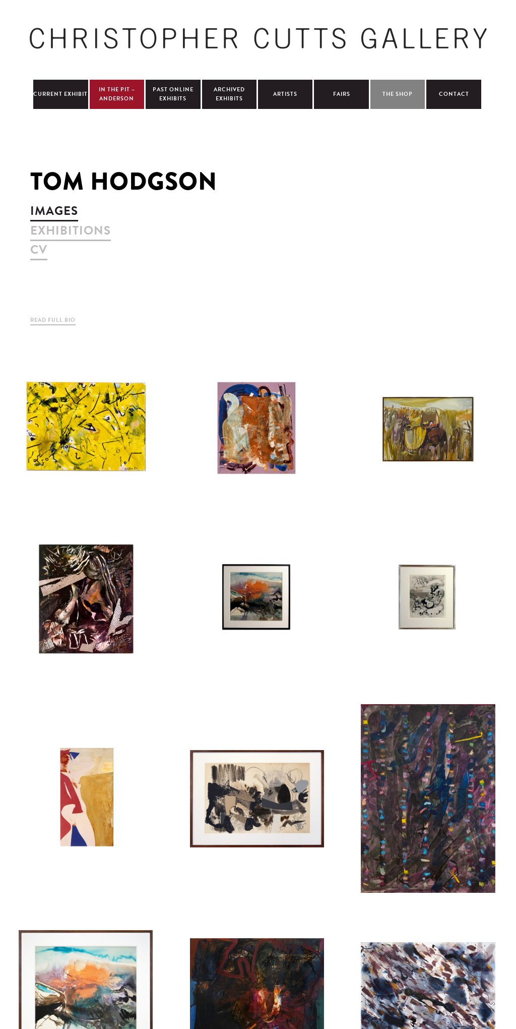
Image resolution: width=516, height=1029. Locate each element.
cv (38, 250)
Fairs (341, 94)
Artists (285, 94)
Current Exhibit (60, 94)
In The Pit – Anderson (117, 94)
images (54, 211)
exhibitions (70, 230)
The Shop (397, 94)
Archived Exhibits (229, 94)
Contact (454, 94)
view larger (86, 429)
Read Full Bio (53, 320)
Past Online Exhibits (173, 94)
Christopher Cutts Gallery (258, 38)
